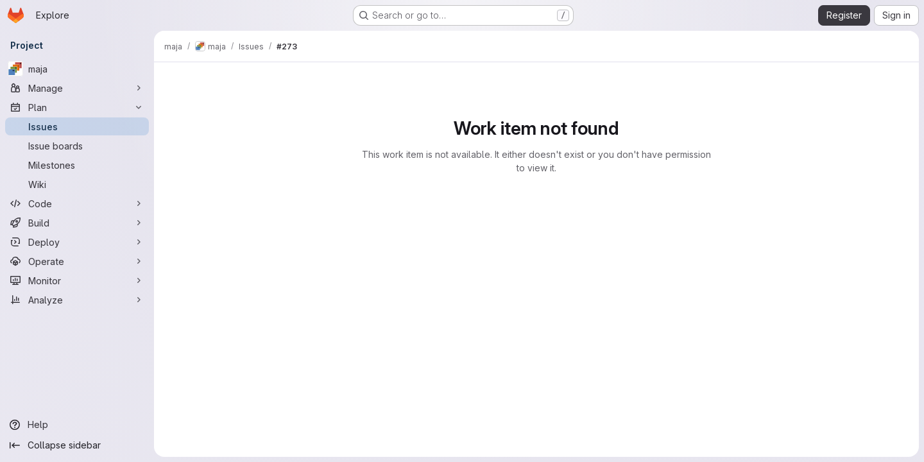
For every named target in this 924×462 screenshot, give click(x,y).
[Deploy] (77, 242)
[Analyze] (77, 300)
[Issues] (77, 126)
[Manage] (77, 88)
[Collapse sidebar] (77, 445)
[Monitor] (77, 280)
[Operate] (77, 261)
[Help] (77, 425)
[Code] (77, 203)
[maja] (77, 69)
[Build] (77, 223)
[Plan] (77, 107)
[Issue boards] (77, 146)
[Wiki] (77, 184)
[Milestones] (77, 165)
